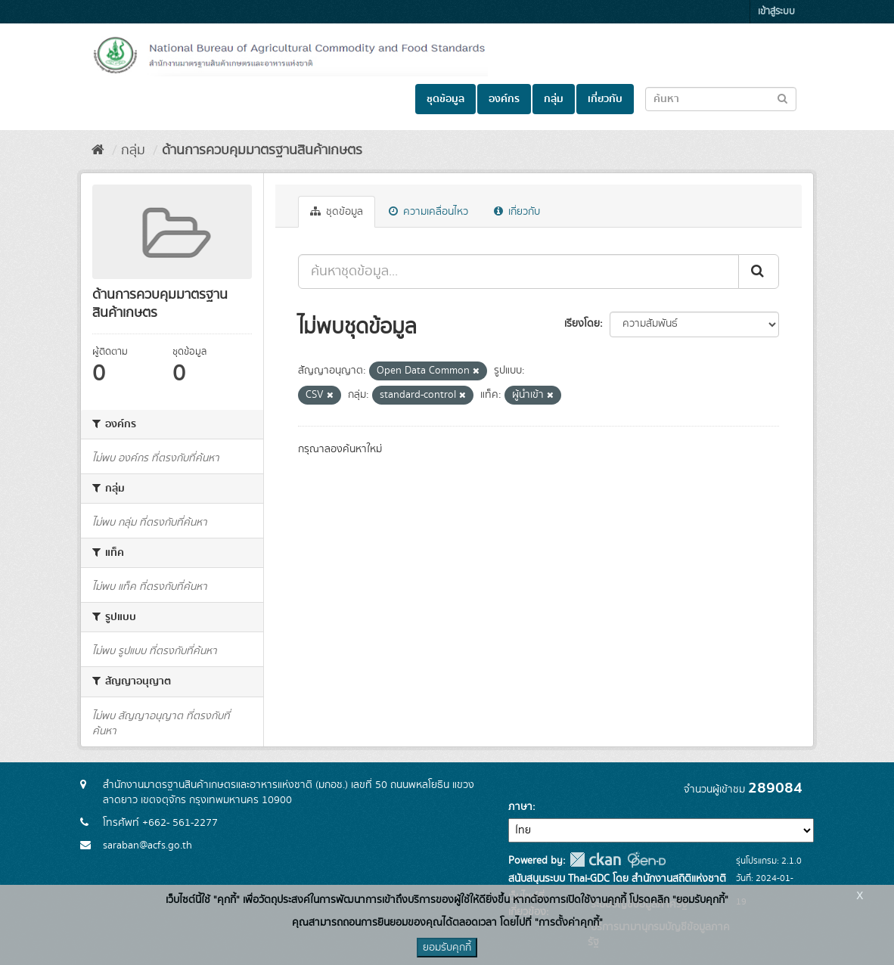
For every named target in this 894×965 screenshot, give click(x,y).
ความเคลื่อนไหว (428, 211)
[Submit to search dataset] (782, 98)
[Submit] (758, 271)
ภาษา (520, 807)
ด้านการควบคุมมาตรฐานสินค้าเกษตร (262, 150)
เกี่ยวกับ (605, 99)
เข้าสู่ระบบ (776, 12)
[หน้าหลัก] (98, 150)
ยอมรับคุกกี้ (447, 947)
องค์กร (504, 99)
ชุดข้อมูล (445, 99)
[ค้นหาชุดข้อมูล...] (518, 271)
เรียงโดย (582, 323)
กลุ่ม (553, 99)
